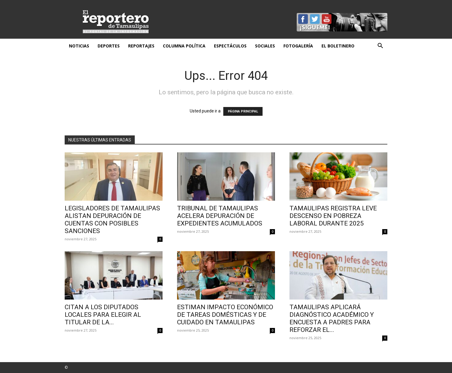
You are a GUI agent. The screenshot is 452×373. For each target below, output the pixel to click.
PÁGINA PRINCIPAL (243, 111)
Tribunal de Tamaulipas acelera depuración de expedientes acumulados (219, 216)
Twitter (315, 19)
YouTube (326, 19)
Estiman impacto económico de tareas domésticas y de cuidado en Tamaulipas (225, 314)
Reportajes (141, 46)
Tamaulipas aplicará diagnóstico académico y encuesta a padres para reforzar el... (331, 318)
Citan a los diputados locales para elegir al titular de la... (103, 314)
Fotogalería (298, 46)
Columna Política (184, 46)
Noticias (79, 46)
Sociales (265, 46)
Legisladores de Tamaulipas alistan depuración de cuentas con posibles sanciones (112, 220)
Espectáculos (230, 46)
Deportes (109, 46)
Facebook (303, 19)
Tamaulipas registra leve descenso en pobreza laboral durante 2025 (333, 216)
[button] (380, 46)
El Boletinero (337, 46)
